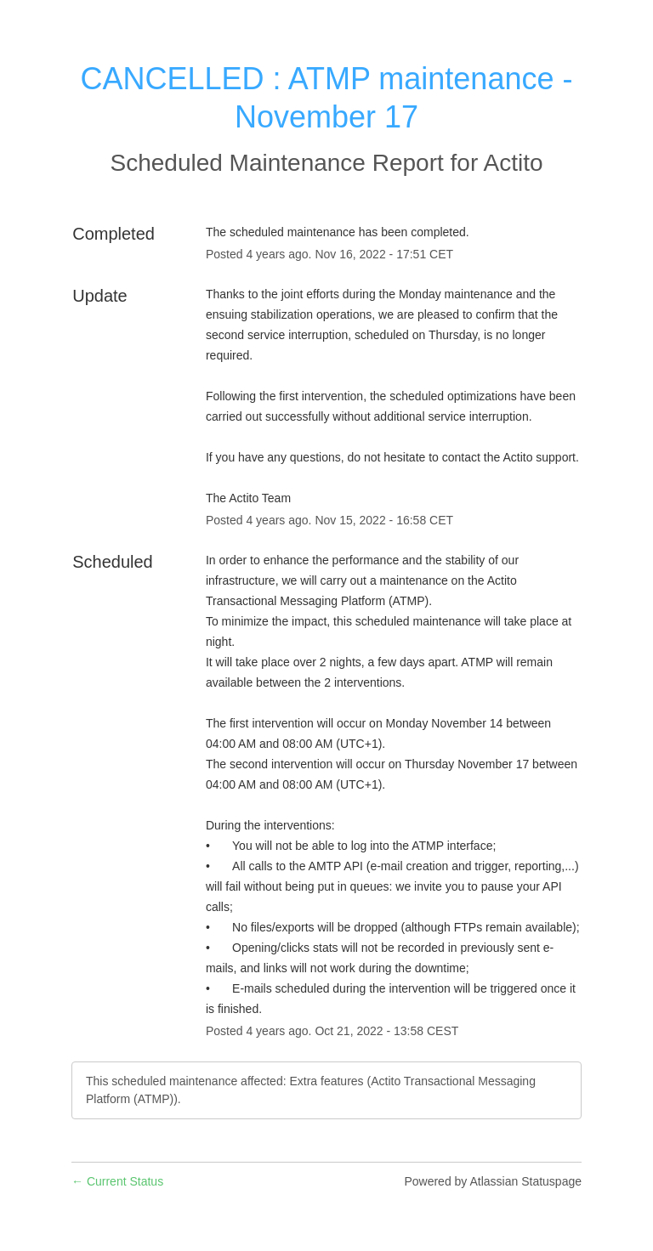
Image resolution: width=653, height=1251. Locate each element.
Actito (512, 163)
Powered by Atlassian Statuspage (493, 1181)
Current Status (117, 1181)
